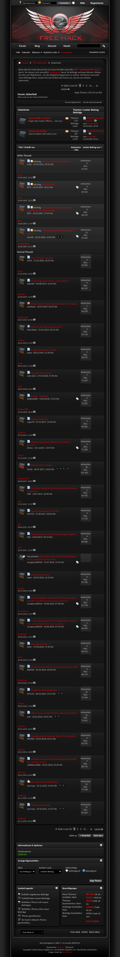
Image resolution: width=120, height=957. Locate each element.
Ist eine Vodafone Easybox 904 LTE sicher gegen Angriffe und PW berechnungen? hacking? (52, 599)
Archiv (85, 932)
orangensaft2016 (34, 562)
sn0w (29, 164)
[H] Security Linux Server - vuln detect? (49, 280)
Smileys (90, 897)
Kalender (26, 52)
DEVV (29, 260)
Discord (52, 46)
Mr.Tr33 (30, 514)
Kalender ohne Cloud (41, 373)
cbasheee (31, 306)
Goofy (29, 469)
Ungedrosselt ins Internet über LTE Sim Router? (53, 736)
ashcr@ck (31, 376)
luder (29, 577)
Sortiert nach (45, 867)
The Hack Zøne (40, 62)
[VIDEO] (90, 907)
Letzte (65, 89)
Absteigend (89, 870)
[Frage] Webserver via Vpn (43, 349)
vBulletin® (61, 947)
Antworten (76, 147)
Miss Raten (32, 330)
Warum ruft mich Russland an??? (47, 327)
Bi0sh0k (30, 669)
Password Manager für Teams (45, 511)
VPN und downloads (40, 805)
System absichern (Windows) (56, 161)
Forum (22, 46)
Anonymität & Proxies (39, 118)
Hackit (67, 46)
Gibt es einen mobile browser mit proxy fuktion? (54, 713)
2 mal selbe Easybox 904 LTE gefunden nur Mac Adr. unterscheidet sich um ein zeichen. (51, 622)
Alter (20, 867)
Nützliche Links (50, 52)
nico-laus (31, 786)
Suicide (30, 237)
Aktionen (36, 52)
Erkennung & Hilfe (38, 131)
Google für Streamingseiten (44, 690)
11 (90, 85)
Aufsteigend (73, 870)
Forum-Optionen (72, 102)
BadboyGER (32, 399)
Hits (76, 150)
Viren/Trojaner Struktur (42, 257)
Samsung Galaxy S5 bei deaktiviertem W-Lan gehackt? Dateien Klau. (51, 558)
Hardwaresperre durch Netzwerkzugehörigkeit (53, 534)
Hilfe (82, 3)
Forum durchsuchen (91, 102)
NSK (29, 494)
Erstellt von (29, 147)
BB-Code (90, 894)
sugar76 (30, 422)
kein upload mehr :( (40, 644)
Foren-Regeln (92, 921)
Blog (37, 46)
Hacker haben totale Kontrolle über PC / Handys (54, 303)
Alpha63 (31, 283)
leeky (29, 352)
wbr (29, 716)
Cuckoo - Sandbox (39, 396)
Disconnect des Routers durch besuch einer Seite (54, 667)
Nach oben (98, 835)
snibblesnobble (34, 765)
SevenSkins (66, 952)
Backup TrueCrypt (39, 419)
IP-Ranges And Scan (40, 574)
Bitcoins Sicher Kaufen (41, 465)
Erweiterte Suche (97, 52)
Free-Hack (75, 932)
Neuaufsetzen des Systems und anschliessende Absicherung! (49, 209)
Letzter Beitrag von (92, 147)
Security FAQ (48, 184)
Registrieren (96, 3)
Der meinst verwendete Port (44, 782)
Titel (20, 147)
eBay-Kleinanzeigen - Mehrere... (93, 119)
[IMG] (89, 900)
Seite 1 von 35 (70, 85)
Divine (30, 448)
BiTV (29, 187)
